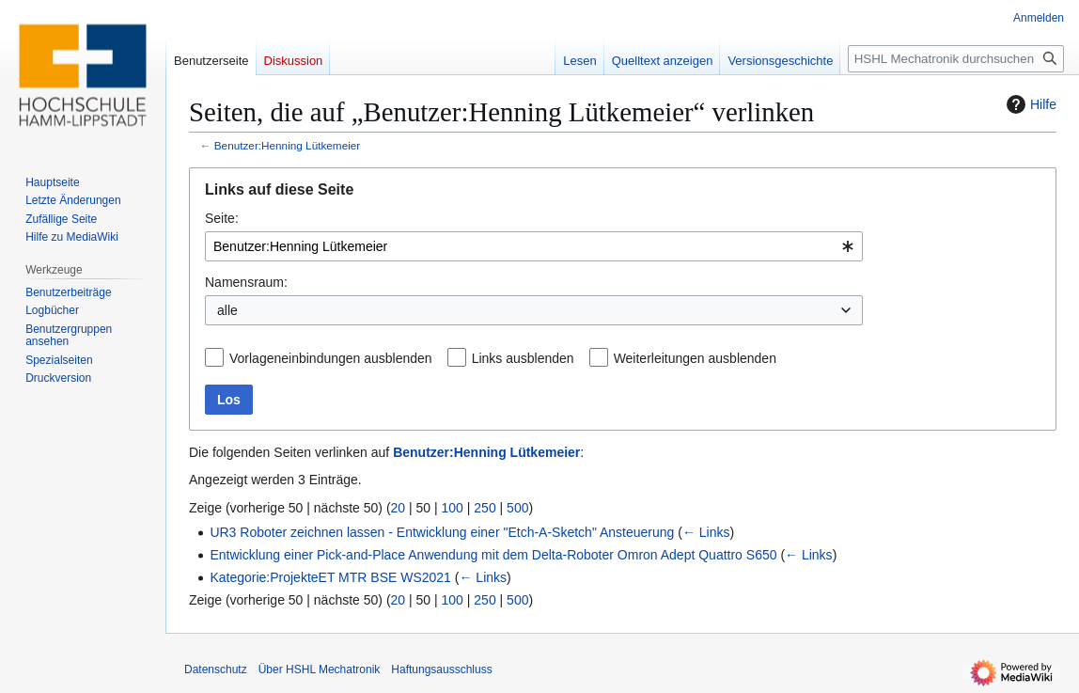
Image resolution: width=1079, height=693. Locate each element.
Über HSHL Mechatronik (319, 669)
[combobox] (534, 246)
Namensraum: (246, 282)
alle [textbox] (227, 310)
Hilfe (1029, 104)
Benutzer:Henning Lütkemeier (287, 145)
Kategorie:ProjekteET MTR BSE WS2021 (330, 577)
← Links (706, 532)
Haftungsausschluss (441, 669)
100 (452, 507)
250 (484, 507)
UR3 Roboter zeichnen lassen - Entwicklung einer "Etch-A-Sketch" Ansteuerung (442, 532)
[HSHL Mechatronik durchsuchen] (956, 58)
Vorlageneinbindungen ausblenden (330, 358)
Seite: (222, 218)
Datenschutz (215, 669)
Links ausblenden (523, 358)
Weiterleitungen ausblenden (695, 358)
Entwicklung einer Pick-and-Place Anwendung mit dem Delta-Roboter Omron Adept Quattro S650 (493, 554)
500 (517, 507)
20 (398, 507)
